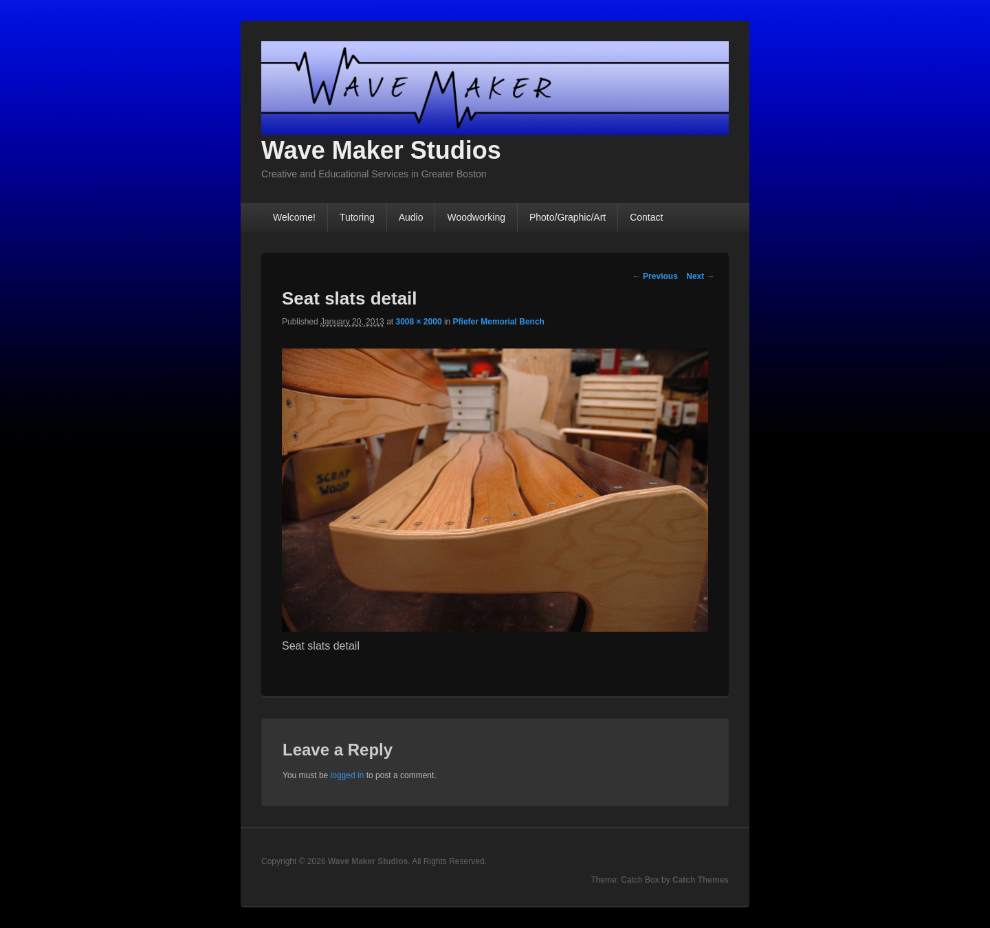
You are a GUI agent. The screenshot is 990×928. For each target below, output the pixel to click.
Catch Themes (700, 880)
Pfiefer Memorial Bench (498, 322)
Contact (646, 217)
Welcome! (294, 217)
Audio (411, 217)
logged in (347, 775)
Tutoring (357, 217)
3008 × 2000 (418, 322)
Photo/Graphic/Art (567, 217)
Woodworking (476, 217)
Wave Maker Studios (381, 150)
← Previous (655, 276)
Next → (700, 276)
